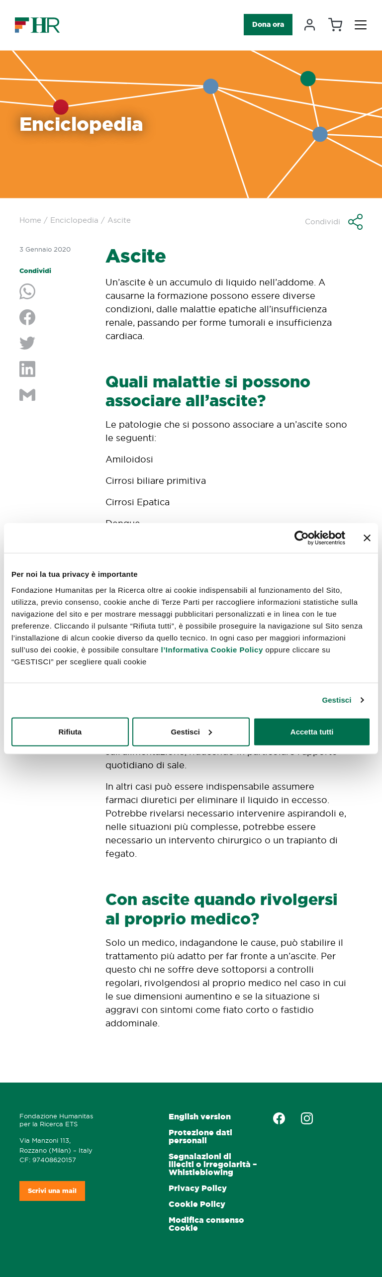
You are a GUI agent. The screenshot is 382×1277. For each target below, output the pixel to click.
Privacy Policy (198, 1188)
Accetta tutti (312, 731)
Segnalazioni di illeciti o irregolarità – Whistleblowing (213, 1164)
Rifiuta (70, 731)
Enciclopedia (74, 220)
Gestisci (336, 700)
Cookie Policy (197, 1204)
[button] (334, 222)
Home (30, 220)
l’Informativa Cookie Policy (212, 649)
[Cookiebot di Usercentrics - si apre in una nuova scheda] (301, 538)
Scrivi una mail (52, 1190)
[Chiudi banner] (367, 538)
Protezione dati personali (200, 1136)
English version (200, 1116)
